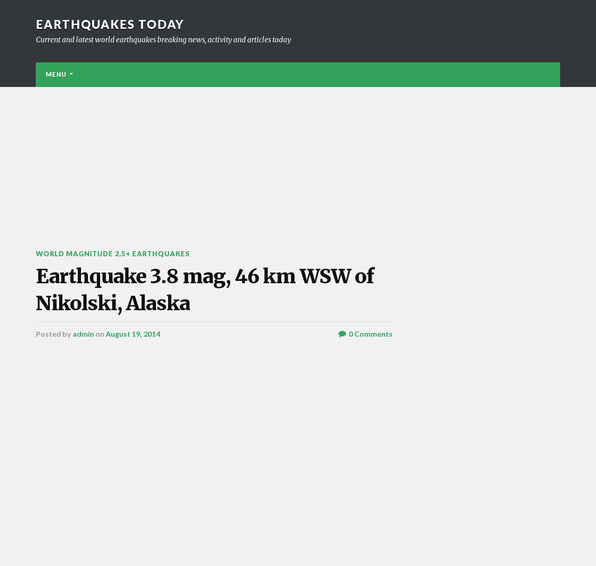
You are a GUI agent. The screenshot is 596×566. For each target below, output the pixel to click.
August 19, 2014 (133, 333)
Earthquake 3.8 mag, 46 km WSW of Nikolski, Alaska (205, 289)
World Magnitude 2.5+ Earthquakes (113, 254)
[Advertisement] (298, 157)
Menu (56, 74)
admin (83, 333)
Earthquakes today (110, 24)
